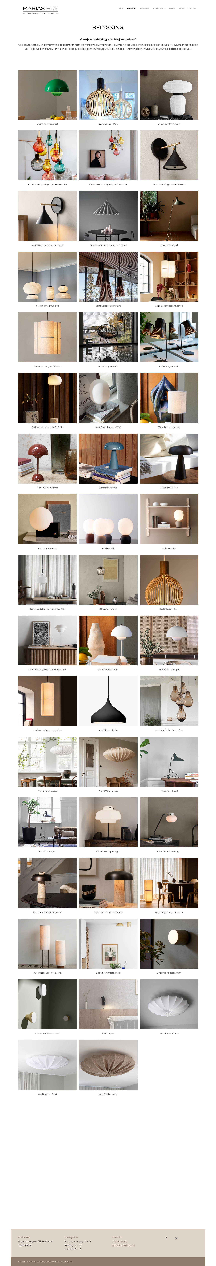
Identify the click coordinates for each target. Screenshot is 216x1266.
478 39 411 (120, 1241)
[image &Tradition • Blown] (109, 585)
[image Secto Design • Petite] (109, 342)
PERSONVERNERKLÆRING (62, 1261)
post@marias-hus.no (123, 1245)
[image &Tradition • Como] (109, 464)
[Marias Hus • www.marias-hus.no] (44, 10)
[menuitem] (121, 8)
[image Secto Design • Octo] (109, 100)
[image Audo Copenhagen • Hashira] (170, 282)
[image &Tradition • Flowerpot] (48, 100)
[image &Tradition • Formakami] (170, 100)
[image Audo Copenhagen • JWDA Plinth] (48, 403)
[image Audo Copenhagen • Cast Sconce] (170, 160)
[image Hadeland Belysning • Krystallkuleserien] (48, 160)
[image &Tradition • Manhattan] (170, 403)
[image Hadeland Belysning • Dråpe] (170, 706)
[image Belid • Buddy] (109, 524)
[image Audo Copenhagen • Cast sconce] (48, 221)
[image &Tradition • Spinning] (109, 706)
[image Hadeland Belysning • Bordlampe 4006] (48, 646)
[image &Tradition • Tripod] (170, 221)
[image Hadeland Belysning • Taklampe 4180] (48, 585)
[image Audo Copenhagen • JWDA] (109, 403)
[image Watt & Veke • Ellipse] (48, 767)
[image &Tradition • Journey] (48, 524)
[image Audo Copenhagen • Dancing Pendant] (109, 221)
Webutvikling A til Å (43, 1261)
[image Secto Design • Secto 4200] (109, 282)
